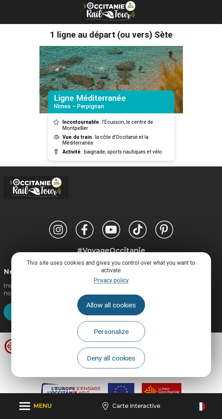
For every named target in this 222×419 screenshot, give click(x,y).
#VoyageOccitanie (111, 250)
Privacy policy (111, 280)
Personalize (111, 332)
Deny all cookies (111, 358)
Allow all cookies (111, 305)
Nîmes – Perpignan (111, 101)
